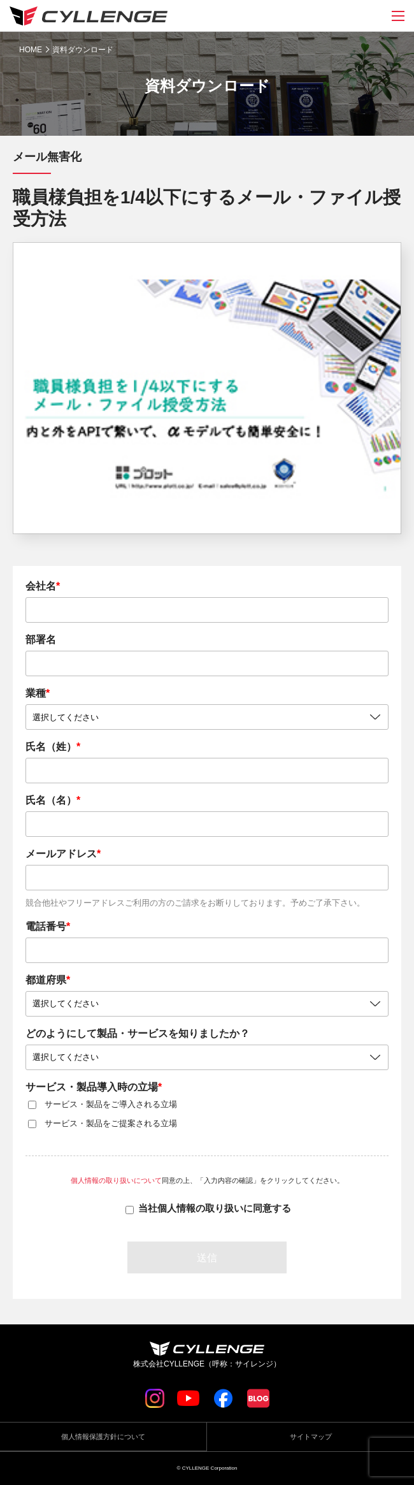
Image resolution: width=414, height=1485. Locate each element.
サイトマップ (311, 1436)
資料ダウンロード (82, 49)
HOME (30, 49)
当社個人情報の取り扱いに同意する (214, 1208)
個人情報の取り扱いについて (116, 1180)
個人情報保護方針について (103, 1436)
